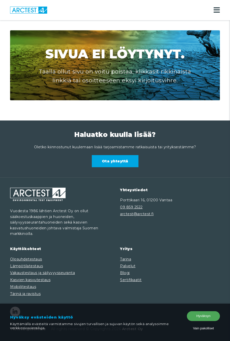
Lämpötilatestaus (26, 266)
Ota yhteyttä (115, 161)
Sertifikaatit (131, 280)
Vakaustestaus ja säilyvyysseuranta (42, 273)
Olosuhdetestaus (26, 259)
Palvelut (127, 266)
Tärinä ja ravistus (25, 293)
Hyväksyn (203, 316)
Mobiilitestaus (23, 286)
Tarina (125, 259)
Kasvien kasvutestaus (30, 280)
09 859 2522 (131, 207)
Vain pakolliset (203, 328)
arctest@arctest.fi (137, 214)
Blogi (125, 273)
